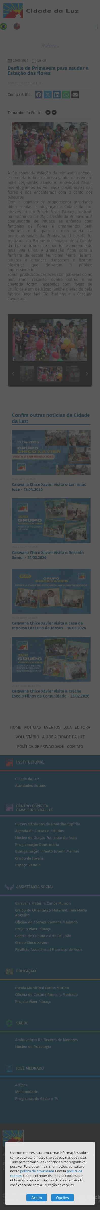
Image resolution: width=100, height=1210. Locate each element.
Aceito (36, 1197)
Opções (62, 1197)
